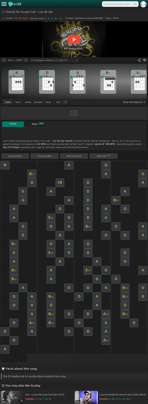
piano (18, 102)
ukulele (28, 102)
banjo (48, 102)
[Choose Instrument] (65, 102)
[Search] (135, 4)
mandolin (38, 102)
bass (58, 102)
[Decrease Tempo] (3, 60)
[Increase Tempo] (26, 60)
